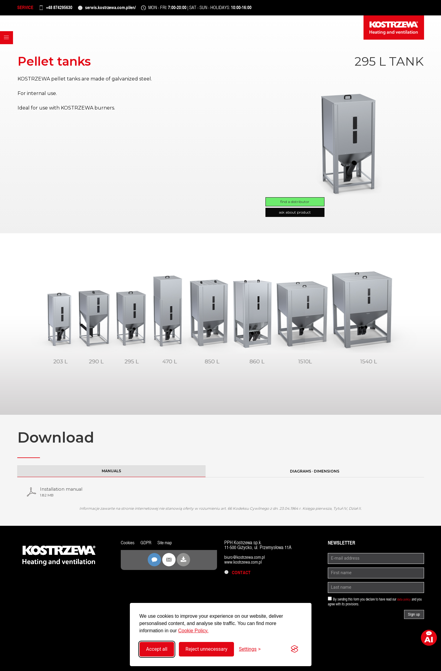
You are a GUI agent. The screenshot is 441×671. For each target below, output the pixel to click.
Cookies (128, 546)
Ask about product (295, 215)
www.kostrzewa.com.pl (244, 565)
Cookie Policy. (193, 630)
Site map (166, 546)
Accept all (156, 649)
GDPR (146, 546)
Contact (238, 576)
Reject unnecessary (206, 649)
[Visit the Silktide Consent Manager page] (294, 649)
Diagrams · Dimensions (314, 473)
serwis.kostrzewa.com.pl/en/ (126, 9)
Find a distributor (294, 204)
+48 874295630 (67, 9)
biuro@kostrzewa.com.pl (246, 561)
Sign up (414, 618)
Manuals (111, 473)
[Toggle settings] (250, 649)
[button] (8, 51)
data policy (404, 603)
